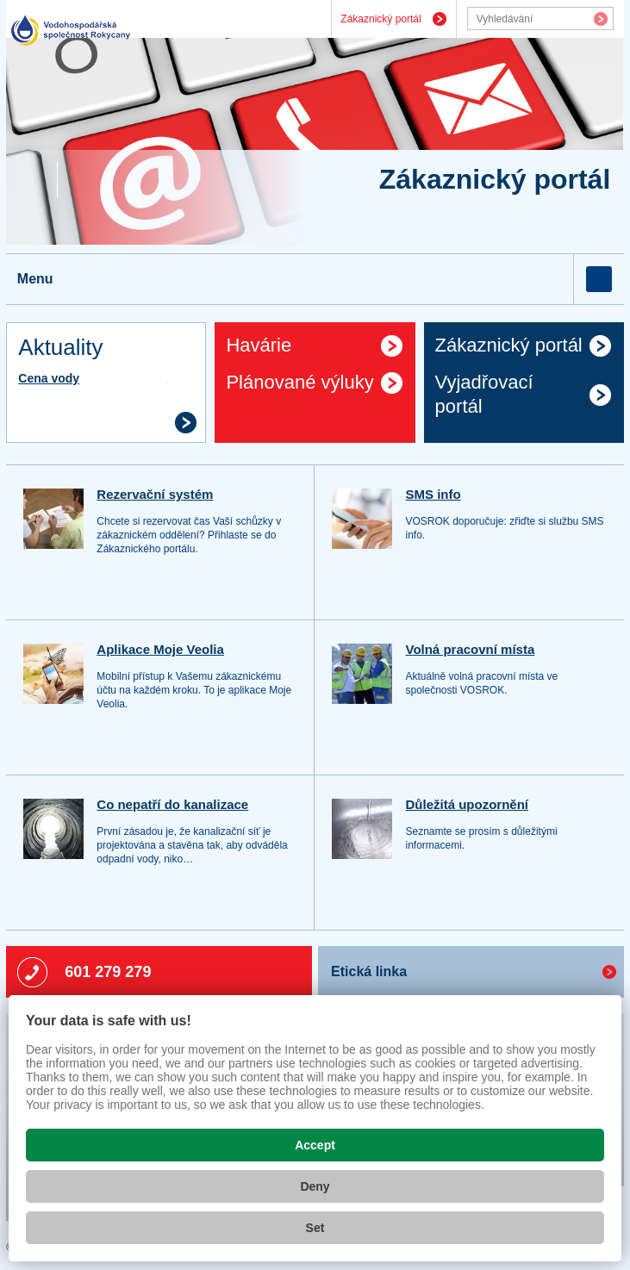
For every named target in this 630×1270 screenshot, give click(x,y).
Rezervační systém (155, 494)
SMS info (432, 494)
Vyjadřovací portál (484, 394)
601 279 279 (108, 972)
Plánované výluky (299, 382)
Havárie (258, 345)
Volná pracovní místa (469, 649)
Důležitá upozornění (466, 804)
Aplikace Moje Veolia (160, 649)
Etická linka (369, 971)
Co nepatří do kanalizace (172, 804)
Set (315, 1228)
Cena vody (48, 378)
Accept (315, 1145)
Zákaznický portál (380, 19)
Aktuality (60, 347)
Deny (314, 1186)
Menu (35, 278)
